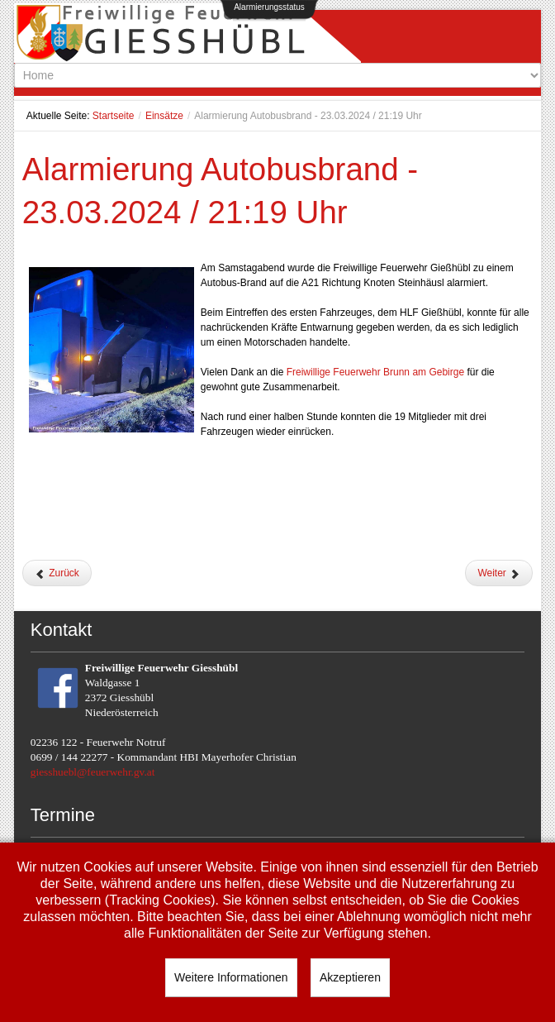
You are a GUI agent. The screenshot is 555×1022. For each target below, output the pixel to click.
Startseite (113, 116)
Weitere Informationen (230, 977)
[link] (375, 372)
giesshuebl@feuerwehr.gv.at (93, 772)
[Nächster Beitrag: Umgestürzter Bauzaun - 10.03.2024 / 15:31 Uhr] (499, 573)
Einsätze (164, 116)
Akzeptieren (350, 977)
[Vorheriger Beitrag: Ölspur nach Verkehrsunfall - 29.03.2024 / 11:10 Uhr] (57, 573)
